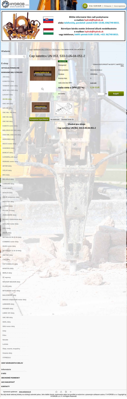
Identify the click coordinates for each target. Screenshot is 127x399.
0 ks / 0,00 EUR (95, 6)
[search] (24, 56)
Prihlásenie (107, 6)
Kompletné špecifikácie (39, 119)
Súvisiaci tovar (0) (67, 119)
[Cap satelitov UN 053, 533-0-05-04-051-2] (42, 76)
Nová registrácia (119, 6)
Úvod (30, 49)
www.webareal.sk (25, 392)
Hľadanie (5, 51)
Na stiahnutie (55, 119)
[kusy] (100, 94)
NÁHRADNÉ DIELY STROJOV (42, 49)
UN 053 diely (56, 49)
